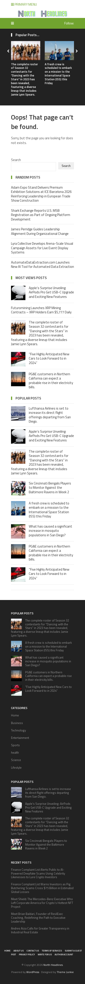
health (15, 752)
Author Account (64, 954)
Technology (18, 730)
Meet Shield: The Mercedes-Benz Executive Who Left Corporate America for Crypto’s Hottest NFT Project (42, 903)
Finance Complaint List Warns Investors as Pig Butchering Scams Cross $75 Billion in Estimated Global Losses (42, 888)
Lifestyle (16, 767)
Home (15, 715)
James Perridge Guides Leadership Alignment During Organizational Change (40, 231)
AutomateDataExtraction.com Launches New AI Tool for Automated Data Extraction (42, 264)
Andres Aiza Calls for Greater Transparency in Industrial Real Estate (40, 930)
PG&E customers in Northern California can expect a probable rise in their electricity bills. (51, 380)
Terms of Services (52, 950)
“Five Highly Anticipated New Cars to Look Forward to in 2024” (49, 358)
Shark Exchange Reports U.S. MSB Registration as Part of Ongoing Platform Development (40, 215)
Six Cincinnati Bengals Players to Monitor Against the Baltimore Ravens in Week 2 (50, 488)
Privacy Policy (27, 954)
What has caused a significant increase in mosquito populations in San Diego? (50, 531)
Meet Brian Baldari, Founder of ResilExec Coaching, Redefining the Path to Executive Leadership (38, 918)
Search (16, 159)
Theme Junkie (65, 972)
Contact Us (33, 950)
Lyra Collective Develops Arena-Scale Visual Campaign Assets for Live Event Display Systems (42, 248)
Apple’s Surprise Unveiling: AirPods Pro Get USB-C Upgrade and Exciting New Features (51, 292)
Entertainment (20, 737)
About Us (18, 950)
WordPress (32, 972)
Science (16, 760)
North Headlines (53, 965)
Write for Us (45, 954)
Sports (15, 745)
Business (17, 723)
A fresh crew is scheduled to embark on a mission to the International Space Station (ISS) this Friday (58, 73)
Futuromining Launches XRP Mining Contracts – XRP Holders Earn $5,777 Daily (41, 310)
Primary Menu (24, 4)
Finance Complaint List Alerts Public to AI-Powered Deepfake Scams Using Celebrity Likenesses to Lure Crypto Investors (38, 873)
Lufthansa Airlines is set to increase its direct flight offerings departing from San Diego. (50, 415)
